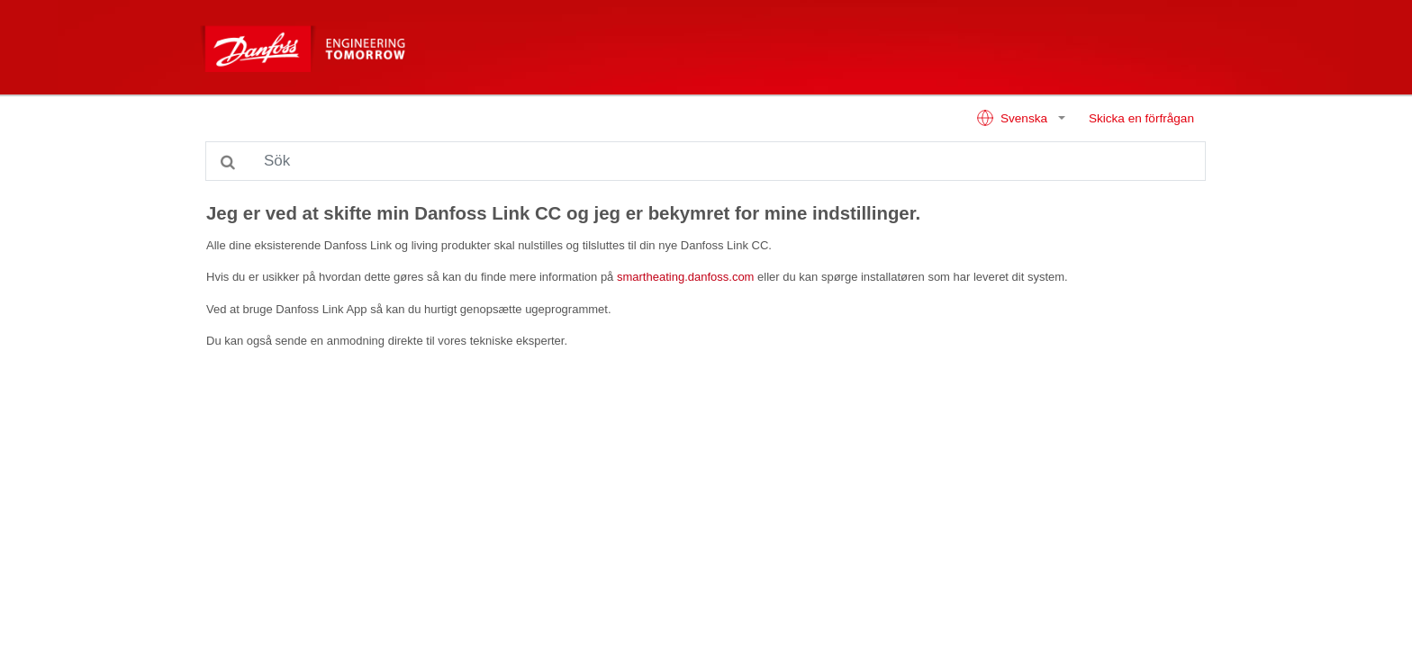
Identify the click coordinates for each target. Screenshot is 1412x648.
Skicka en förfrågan (1141, 118)
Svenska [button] (1013, 118)
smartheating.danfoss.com (685, 277)
